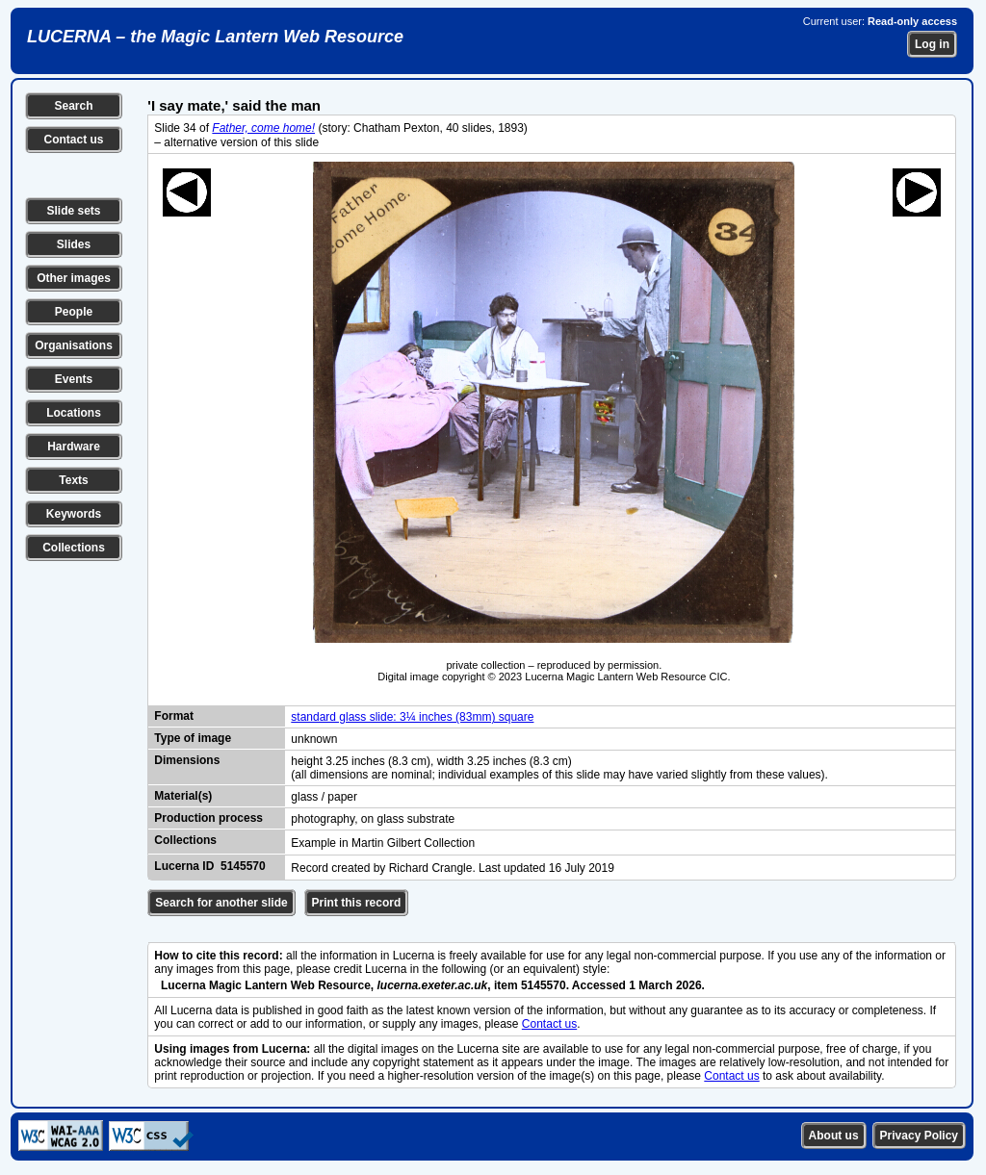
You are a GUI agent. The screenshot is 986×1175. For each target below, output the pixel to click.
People (73, 312)
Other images (74, 278)
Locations (73, 413)
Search (73, 106)
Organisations (74, 345)
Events (73, 379)
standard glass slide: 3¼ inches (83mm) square (412, 717)
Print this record (357, 902)
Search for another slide (221, 902)
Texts (73, 480)
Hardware (73, 446)
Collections (73, 547)
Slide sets (73, 210)
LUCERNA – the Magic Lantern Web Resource (215, 36)
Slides (74, 244)
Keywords (73, 514)
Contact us (73, 139)
